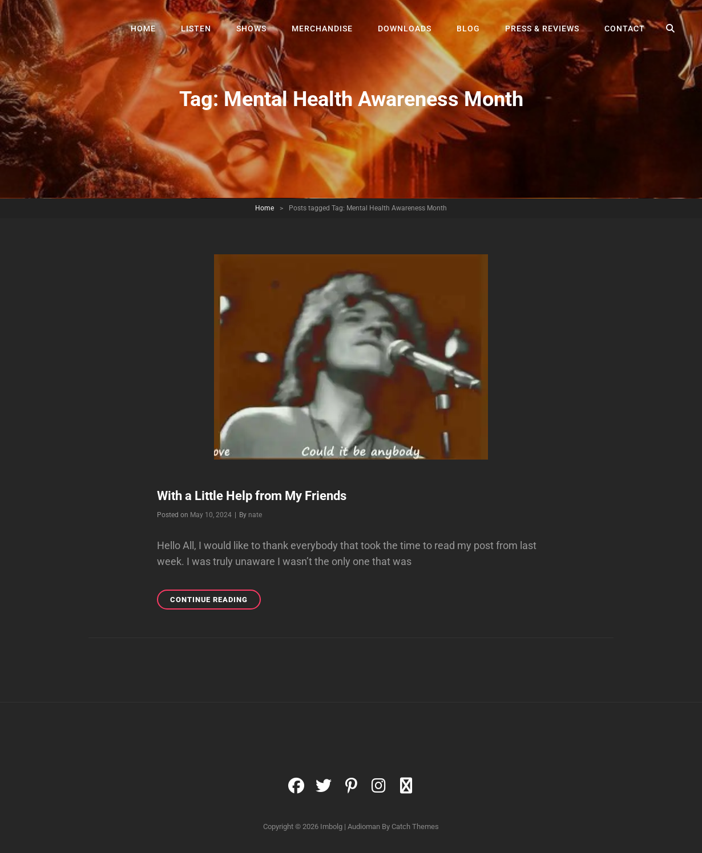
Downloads (404, 28)
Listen (196, 28)
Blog (468, 28)
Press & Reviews (542, 28)
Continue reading (215, 601)
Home (143, 28)
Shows (251, 28)
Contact (624, 28)
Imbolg (331, 826)
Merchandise (322, 28)
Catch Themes (415, 826)
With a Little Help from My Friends (251, 496)
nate (255, 515)
